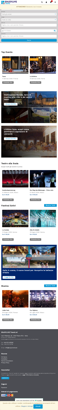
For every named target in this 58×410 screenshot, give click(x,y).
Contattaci (4, 359)
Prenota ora (8, 82)
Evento (3, 33)
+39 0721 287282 (8, 342)
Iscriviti (5, 378)
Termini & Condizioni (7, 361)
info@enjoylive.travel (11, 347)
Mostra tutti (50, 205)
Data (2, 28)
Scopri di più (11, 104)
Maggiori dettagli (27, 406)
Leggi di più (9, 277)
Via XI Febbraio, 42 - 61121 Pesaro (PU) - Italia (14, 335)
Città (2, 17)
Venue (3, 22)
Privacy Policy (5, 362)
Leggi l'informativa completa (30, 375)
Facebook (4, 387)
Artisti (3, 11)
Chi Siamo (4, 357)
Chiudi (38, 406)
